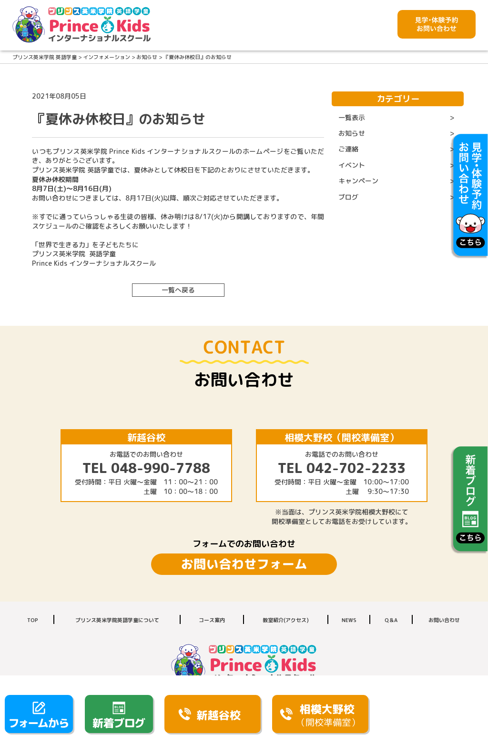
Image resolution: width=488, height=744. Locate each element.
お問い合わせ (444, 620)
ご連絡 (348, 148)
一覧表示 (351, 117)
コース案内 (212, 620)
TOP (32, 620)
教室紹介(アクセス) (286, 620)
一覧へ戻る (178, 289)
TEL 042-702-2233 (342, 468)
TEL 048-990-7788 (146, 468)
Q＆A (391, 620)
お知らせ (351, 133)
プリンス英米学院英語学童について (117, 620)
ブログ (348, 196)
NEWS (349, 620)
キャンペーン (358, 180)
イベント (351, 165)
